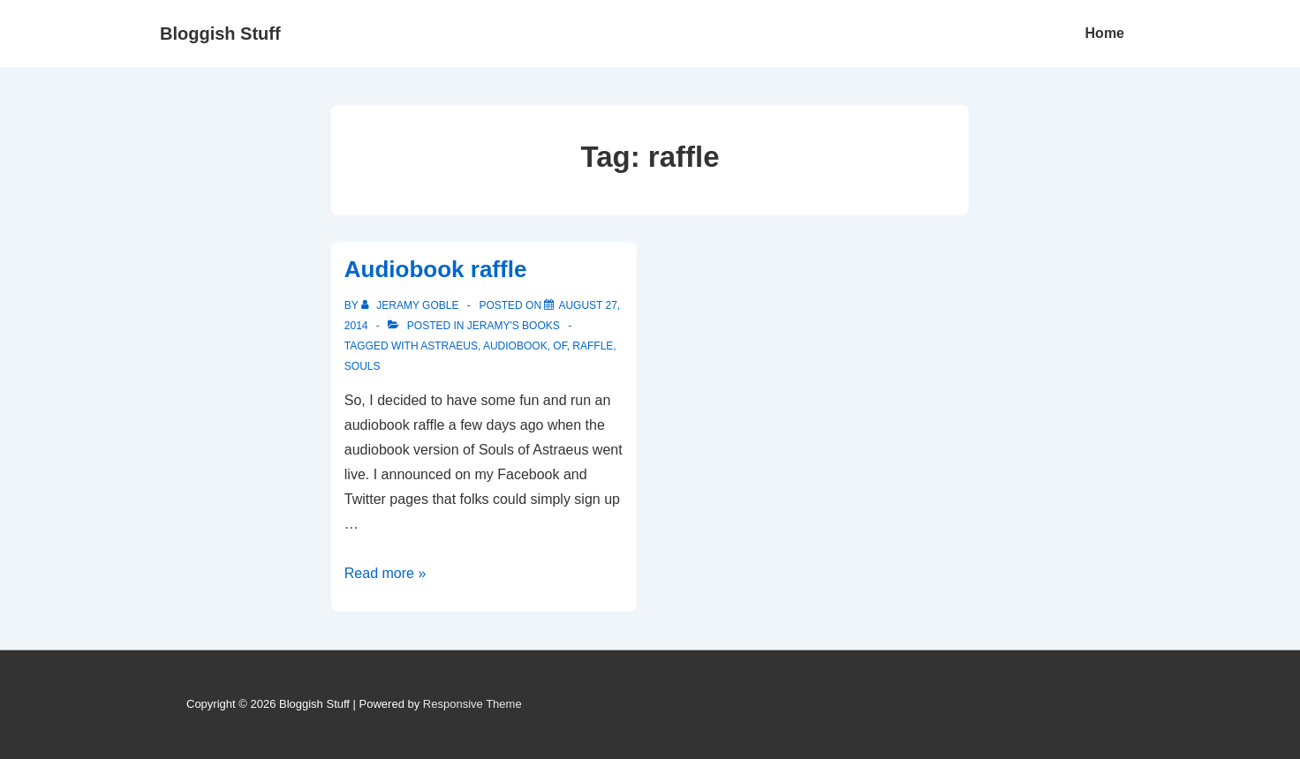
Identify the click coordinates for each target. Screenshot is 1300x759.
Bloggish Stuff (220, 33)
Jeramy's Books (513, 325)
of (559, 346)
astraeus (449, 346)
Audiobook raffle (435, 269)
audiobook (515, 346)
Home (1104, 33)
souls (362, 366)
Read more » (385, 573)
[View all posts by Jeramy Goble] (411, 305)
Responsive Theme (472, 703)
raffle (592, 346)
